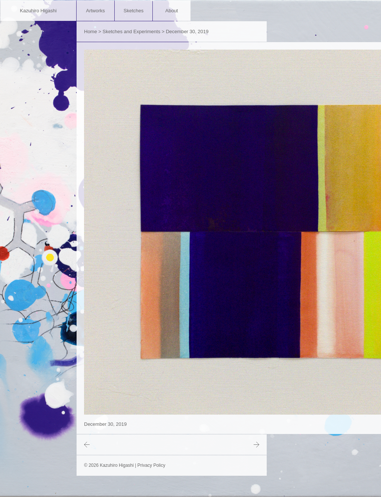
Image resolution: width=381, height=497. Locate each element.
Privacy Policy (151, 465)
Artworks (95, 10)
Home (90, 31)
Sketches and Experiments (132, 31)
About (171, 10)
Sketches (133, 10)
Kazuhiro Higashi (38, 10)
